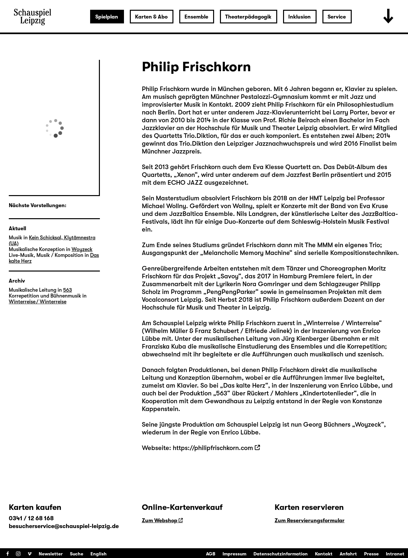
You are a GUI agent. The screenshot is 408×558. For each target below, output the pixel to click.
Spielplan (106, 17)
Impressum (234, 553)
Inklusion (299, 17)
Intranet (395, 553)
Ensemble (196, 17)
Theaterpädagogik (248, 17)
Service (337, 17)
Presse (371, 553)
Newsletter (51, 553)
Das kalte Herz (244, 385)
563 (221, 393)
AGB (210, 553)
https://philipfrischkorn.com (213, 448)
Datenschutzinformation (280, 553)
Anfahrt (348, 553)
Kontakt (324, 553)
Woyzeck (368, 424)
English (98, 553)
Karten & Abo (151, 17)
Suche (76, 553)
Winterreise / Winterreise (342, 323)
